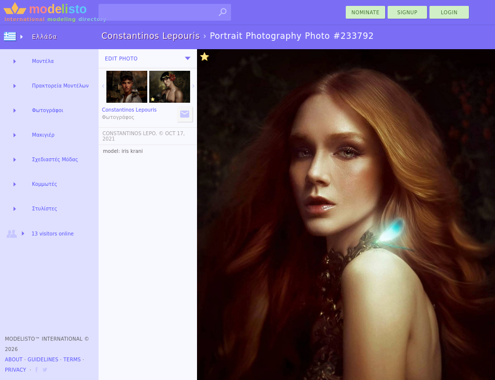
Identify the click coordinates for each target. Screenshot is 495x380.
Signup (407, 12)
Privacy (15, 370)
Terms (72, 359)
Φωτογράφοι (47, 110)
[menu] (188, 58)
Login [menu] (449, 12)
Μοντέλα (43, 61)
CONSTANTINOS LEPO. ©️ (133, 133)
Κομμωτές (44, 184)
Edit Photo (121, 58)
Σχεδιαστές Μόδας (55, 159)
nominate (366, 12)
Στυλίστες (44, 208)
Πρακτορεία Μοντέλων (60, 85)
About (14, 359)
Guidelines (43, 359)
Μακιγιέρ (43, 135)
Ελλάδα (44, 36)
